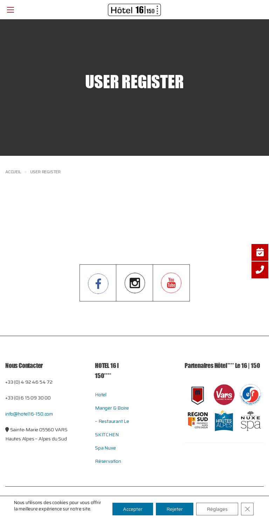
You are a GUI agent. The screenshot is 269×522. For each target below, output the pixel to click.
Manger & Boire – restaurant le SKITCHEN (112, 421)
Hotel (100, 394)
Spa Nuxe (105, 448)
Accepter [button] (133, 509)
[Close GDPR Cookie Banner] (247, 509)
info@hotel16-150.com (29, 414)
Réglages (217, 509)
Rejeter (174, 509)
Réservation (108, 461)
